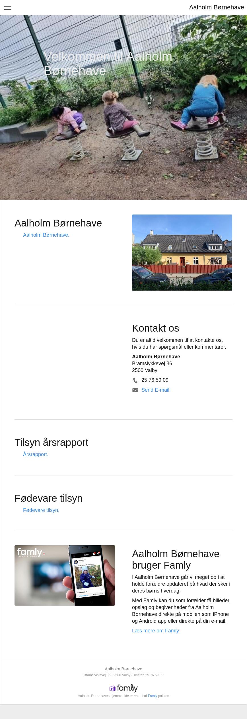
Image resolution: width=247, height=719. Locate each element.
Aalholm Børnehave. (46, 235)
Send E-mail (155, 390)
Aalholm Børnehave (216, 7)
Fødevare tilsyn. (41, 510)
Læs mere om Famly (155, 631)
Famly (152, 696)
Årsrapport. (35, 454)
